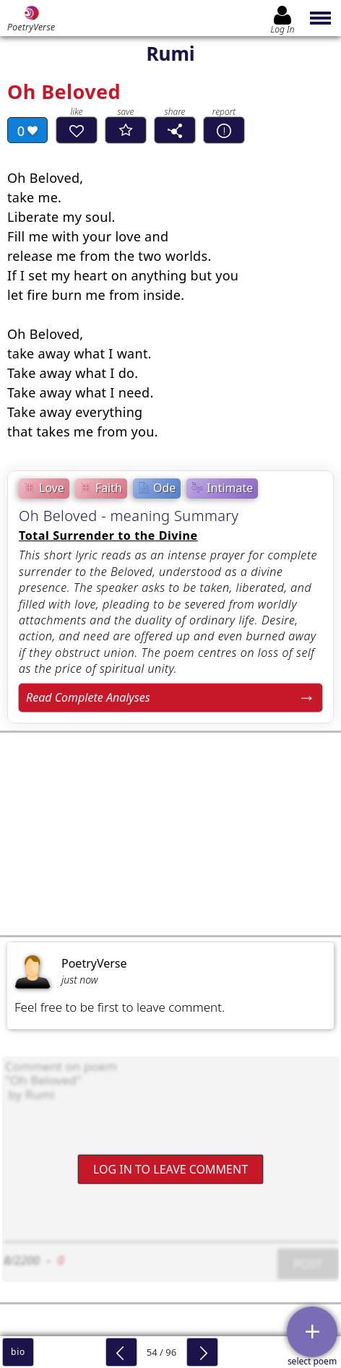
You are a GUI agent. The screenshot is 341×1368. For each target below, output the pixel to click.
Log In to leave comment (170, 1169)
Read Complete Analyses (88, 697)
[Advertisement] (170, 834)
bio (18, 1352)
